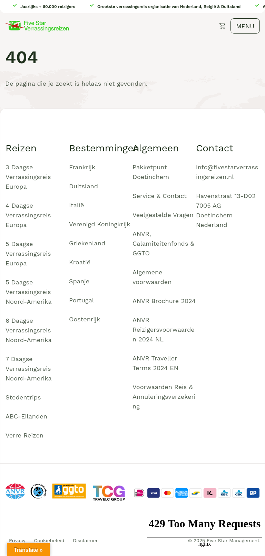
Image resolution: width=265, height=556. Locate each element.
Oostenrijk (84, 319)
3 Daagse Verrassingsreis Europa (28, 176)
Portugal (81, 300)
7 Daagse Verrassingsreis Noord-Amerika (29, 368)
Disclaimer (85, 540)
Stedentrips (23, 397)
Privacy (17, 540)
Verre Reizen (24, 435)
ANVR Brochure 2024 (164, 300)
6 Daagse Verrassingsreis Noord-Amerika (29, 330)
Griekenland (87, 243)
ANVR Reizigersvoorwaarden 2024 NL (163, 329)
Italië (76, 205)
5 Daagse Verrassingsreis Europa (28, 253)
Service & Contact (159, 195)
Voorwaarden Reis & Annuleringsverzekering (164, 396)
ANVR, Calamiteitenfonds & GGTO (163, 243)
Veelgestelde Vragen (163, 214)
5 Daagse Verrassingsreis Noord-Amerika (29, 292)
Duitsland (83, 186)
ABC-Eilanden (26, 416)
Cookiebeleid (49, 540)
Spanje (79, 281)
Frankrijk (82, 167)
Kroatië (79, 262)
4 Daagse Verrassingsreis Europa (28, 215)
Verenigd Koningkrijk (99, 224)
